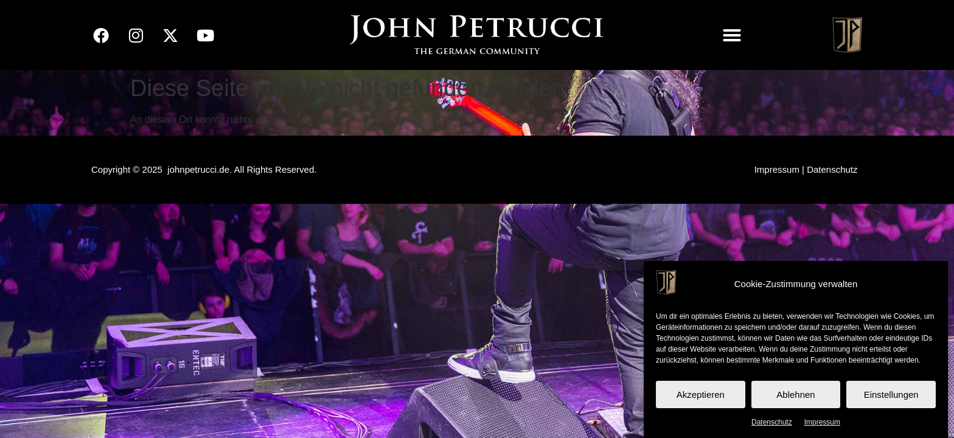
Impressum (822, 422)
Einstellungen (891, 394)
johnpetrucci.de (198, 169)
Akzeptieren (701, 394)
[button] (732, 35)
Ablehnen (795, 394)
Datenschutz (771, 422)
